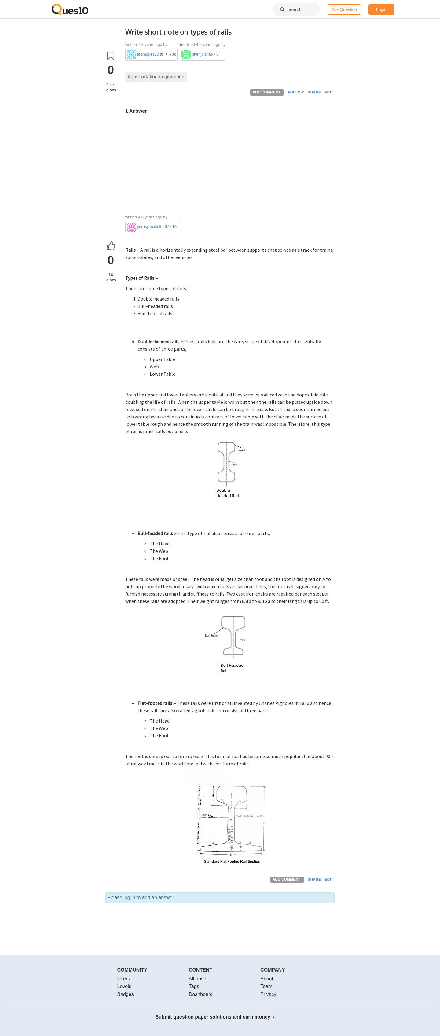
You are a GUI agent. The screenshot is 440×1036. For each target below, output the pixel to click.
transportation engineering (156, 76)
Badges (125, 994)
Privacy (268, 994)
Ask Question (344, 9)
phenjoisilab (202, 54)
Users (123, 978)
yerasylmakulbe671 (153, 226)
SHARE (314, 92)
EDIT (329, 92)
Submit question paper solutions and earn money (215, 1017)
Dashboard (201, 994)
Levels (124, 986)
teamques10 (148, 54)
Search (291, 9)
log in (129, 897)
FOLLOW (296, 92)
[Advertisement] (230, 163)
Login (381, 9)
